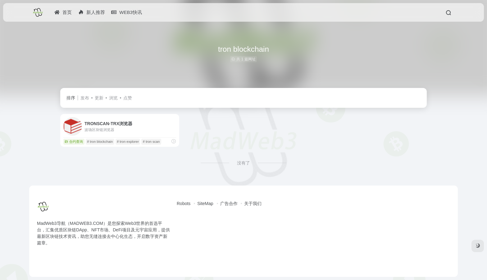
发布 (84, 97)
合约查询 (74, 141)
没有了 (243, 162)
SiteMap (205, 203)
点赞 (127, 97)
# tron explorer (128, 141)
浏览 (113, 97)
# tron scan (151, 141)
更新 (99, 97)
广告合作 (229, 203)
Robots (183, 203)
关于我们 (253, 203)
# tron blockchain (100, 141)
